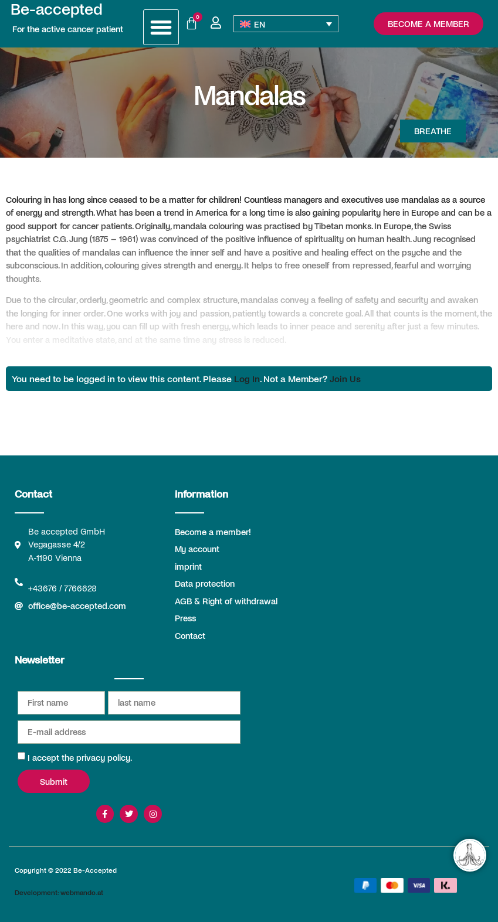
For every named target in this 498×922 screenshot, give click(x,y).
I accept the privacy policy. (80, 757)
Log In (247, 378)
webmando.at (81, 892)
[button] (161, 27)
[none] (285, 23)
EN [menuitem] (259, 24)
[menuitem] (285, 23)
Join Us (345, 378)
